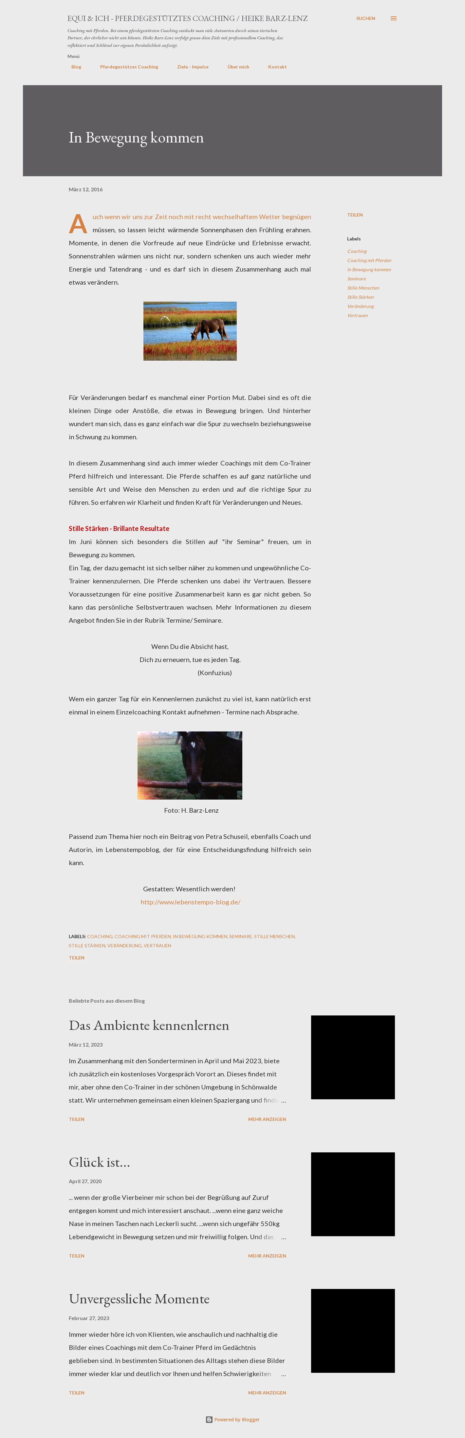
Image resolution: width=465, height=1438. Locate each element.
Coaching (356, 251)
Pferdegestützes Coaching (125, 66)
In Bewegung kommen (369, 269)
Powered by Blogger (232, 1419)
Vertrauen (357, 315)
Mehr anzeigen (267, 1119)
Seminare (356, 278)
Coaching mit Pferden (369, 260)
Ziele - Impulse (189, 66)
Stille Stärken (360, 297)
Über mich (234, 66)
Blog (72, 66)
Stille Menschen (363, 288)
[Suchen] (365, 18)
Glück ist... (99, 1161)
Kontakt (273, 66)
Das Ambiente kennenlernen (149, 1024)
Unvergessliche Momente (139, 1298)
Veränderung (360, 306)
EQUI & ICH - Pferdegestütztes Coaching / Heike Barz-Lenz (187, 18)
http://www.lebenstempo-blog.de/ (190, 902)
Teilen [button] (355, 215)
